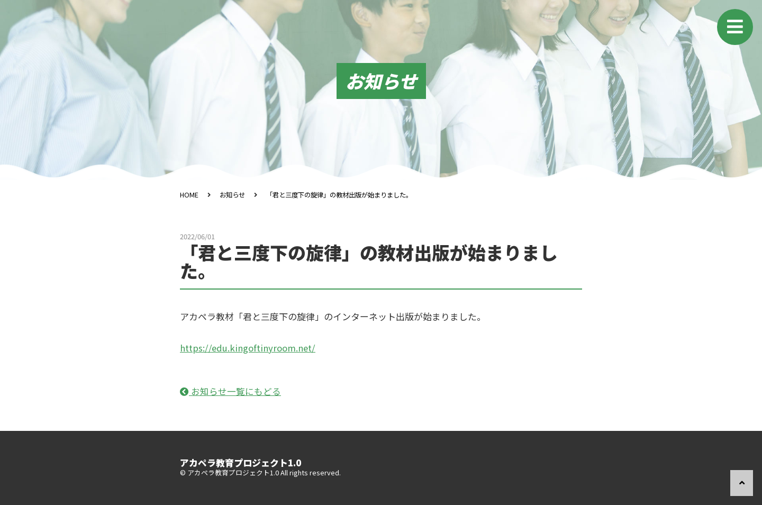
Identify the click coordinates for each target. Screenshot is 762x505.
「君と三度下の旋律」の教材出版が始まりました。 (348, 195)
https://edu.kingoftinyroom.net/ (249, 347)
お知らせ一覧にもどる (230, 391)
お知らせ (234, 195)
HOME (189, 195)
